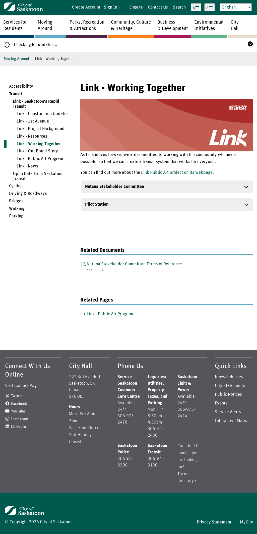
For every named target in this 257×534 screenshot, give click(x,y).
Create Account (86, 7)
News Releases (229, 377)
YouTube (18, 411)
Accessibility (21, 86)
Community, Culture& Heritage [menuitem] (131, 25)
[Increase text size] (196, 7)
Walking (16, 208)
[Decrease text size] (209, 7)
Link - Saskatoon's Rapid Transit (36, 104)
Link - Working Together (39, 144)
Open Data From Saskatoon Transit (38, 176)
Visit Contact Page (21, 385)
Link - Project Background (41, 129)
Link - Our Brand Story (37, 151)
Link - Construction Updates (43, 113)
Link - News (27, 166)
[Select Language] (236, 7)
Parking (16, 216)
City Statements (230, 385)
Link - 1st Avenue (33, 121)
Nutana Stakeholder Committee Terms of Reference (134, 264)
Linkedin (18, 427)
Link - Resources (32, 136)
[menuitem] (38, 86)
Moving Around (16, 59)
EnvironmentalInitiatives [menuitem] (208, 25)
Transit (15, 94)
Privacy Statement (214, 522)
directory (185, 481)
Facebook (19, 404)
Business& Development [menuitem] (172, 25)
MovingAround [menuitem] (45, 25)
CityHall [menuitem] (235, 25)
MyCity (246, 522)
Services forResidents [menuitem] (15, 25)
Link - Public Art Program (40, 158)
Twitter (17, 396)
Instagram (19, 419)
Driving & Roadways (28, 193)
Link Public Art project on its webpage (177, 172)
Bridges (16, 201)
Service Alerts (228, 412)
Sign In (110, 7)
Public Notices (228, 394)
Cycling (16, 186)
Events (221, 403)
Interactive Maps (231, 421)
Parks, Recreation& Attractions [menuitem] (87, 25)
